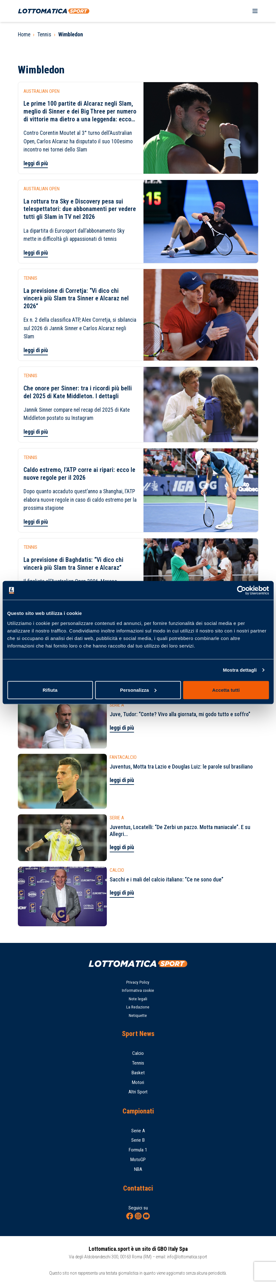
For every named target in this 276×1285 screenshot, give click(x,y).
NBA (138, 1169)
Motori (138, 1082)
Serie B (138, 1140)
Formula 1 (138, 1150)
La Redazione (137, 1007)
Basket (138, 1073)
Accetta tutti (226, 689)
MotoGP (138, 1159)
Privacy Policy (137, 982)
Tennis (44, 34)
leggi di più (35, 163)
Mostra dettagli (240, 670)
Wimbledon (70, 34)
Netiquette (138, 1015)
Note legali (138, 999)
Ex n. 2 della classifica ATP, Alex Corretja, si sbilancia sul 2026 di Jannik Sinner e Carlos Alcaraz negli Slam (79, 328)
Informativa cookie (138, 990)
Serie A (138, 1131)
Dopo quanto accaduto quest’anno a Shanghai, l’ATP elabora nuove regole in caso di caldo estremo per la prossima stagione (80, 499)
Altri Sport (138, 1092)
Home (24, 34)
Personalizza (138, 689)
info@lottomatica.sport (187, 1256)
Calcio (138, 1053)
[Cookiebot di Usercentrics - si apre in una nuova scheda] (241, 590)
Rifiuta (50, 689)
